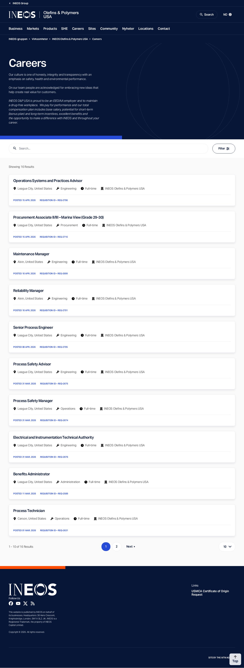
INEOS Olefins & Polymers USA (70, 39)
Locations (145, 29)
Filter (223, 149)
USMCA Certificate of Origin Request (210, 593)
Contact (164, 29)
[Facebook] (11, 604)
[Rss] (32, 604)
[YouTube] (18, 604)
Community (109, 29)
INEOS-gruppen (18, 39)
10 (225, 547)
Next (131, 547)
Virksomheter (40, 39)
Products (50, 29)
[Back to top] (235, 659)
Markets (33, 29)
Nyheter (128, 29)
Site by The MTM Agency (221, 658)
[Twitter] (25, 604)
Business (16, 29)
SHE (64, 29)
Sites (92, 29)
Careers (78, 29)
